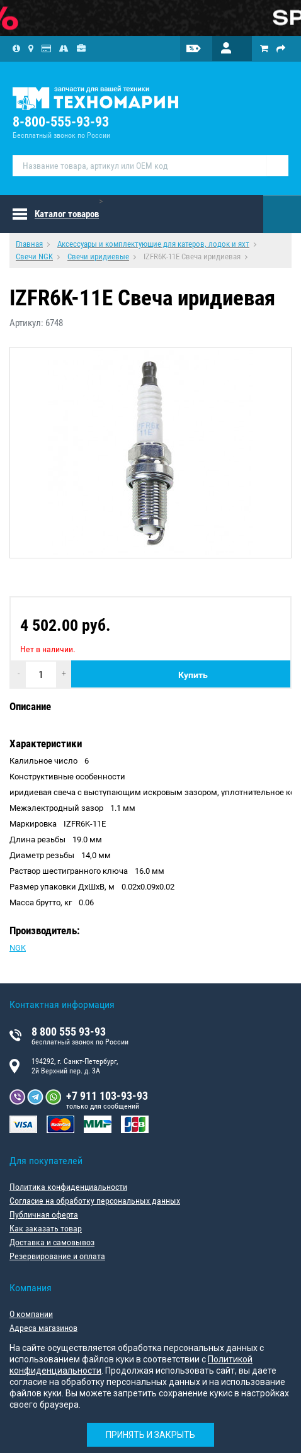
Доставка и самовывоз (51, 1242)
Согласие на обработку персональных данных (94, 1200)
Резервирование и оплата (57, 1256)
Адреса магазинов (43, 1327)
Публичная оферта (43, 1214)
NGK (17, 948)
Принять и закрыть (150, 1435)
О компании (31, 1313)
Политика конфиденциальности (68, 1186)
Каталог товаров (67, 214)
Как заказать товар (45, 1228)
